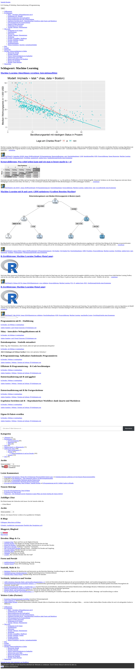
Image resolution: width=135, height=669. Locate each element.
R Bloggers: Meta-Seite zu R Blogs (11, 522)
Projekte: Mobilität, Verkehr (16, 40)
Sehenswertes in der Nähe (15, 57)
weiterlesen (12, 150)
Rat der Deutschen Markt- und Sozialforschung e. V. (19, 591)
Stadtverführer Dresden (10, 602)
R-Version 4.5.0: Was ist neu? (12, 492)
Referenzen (11, 33)
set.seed (98, 188)
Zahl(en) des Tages (9, 448)
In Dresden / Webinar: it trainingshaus (11, 359)
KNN (95, 156)
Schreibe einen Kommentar (64, 158)
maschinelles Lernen (6, 158)
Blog (5, 46)
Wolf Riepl (8, 156)
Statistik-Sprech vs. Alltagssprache (14, 447)
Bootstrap (60, 156)
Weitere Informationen (11, 666)
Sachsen (10, 455)
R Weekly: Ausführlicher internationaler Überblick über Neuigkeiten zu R (21, 525)
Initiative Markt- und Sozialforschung (15, 590)
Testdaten (10, 252)
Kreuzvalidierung (103, 156)
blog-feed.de (4, 534)
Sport (5, 445)
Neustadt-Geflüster (9, 550)
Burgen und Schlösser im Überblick (18, 59)
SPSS (9, 444)
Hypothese (89, 251)
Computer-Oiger (8, 542)
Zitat (5, 456)
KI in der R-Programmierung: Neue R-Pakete (17, 490)
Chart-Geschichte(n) (13, 450)
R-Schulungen (8, 13)
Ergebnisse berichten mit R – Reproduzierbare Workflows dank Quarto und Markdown (32, 21)
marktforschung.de (9, 562)
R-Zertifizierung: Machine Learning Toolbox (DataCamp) (27, 256)
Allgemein (33, 283)
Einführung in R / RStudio (15, 16)
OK (2, 666)
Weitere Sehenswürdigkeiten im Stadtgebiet (20, 56)
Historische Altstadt (13, 53)
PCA (71, 283)
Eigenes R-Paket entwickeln (16, 24)
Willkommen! (8, 11)
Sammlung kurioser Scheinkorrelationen (15, 573)
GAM (81, 156)
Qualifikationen (12, 32)
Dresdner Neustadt (13, 54)
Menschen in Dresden (10, 547)
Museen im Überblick (14, 60)
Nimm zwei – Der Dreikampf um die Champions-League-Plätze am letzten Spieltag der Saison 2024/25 (33, 494)
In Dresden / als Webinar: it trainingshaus (12, 324)
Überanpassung (27, 252)
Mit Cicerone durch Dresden (12, 548)
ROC (85, 283)
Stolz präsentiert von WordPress (20, 662)
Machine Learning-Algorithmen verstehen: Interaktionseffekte (29, 73)
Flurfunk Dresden (9, 543)
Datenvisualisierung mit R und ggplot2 (19, 18)
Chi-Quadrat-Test (65, 251)
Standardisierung (52, 158)
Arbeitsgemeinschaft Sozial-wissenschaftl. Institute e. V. (20, 583)
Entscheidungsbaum (73, 156)
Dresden (10, 452)
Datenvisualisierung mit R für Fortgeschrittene (21, 19)
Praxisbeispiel (35, 156)
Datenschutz (7, 64)
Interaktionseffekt (89, 156)
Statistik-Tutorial (9, 564)
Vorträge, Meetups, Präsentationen (17, 27)
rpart (94, 188)
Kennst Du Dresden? (10, 545)
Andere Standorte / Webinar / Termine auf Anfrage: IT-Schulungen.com (21, 362)
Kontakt (6, 48)
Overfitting (27, 158)
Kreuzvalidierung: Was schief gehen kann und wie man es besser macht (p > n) (36, 162)
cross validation (43, 283)
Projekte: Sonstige (13, 41)
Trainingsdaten (18, 252)
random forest (43, 158)
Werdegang (11, 37)
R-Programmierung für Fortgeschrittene (19, 22)
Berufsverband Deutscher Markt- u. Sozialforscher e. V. (20, 587)
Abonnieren (128, 428)
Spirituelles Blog (9, 551)
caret (65, 156)
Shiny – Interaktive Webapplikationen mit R (20, 14)
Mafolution (7, 571)
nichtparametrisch (18, 158)
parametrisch (34, 158)
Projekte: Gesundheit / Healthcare (17, 38)
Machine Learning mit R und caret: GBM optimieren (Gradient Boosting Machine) (38, 191)
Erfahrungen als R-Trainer (15, 25)
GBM (84, 251)
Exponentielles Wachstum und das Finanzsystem (26, 480)
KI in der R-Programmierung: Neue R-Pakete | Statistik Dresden (22, 483)
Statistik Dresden (5, 2)
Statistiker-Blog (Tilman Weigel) (13, 574)
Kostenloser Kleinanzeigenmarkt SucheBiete (17, 599)
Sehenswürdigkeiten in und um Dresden (22, 453)
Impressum (7, 49)
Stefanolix (7, 553)
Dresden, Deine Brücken (15, 62)
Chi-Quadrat (55, 251)
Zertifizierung (92, 283)
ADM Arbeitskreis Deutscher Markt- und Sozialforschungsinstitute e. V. (24, 582)
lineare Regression (114, 156)
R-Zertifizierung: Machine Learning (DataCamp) (23, 287)
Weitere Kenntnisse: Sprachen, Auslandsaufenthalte (22, 45)
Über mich (7, 29)
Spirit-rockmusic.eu (9, 600)
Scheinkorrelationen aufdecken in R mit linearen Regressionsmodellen (75, 477)
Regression (55, 156)
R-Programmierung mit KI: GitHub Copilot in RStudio (58, 483)
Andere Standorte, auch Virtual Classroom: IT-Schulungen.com (18, 327)
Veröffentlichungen (13, 43)
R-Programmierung (45, 156)
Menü (2, 8)
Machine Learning (125, 156)
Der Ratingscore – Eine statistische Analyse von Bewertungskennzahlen (32, 478)
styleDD (6, 554)
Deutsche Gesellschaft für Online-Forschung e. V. (18, 588)
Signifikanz (4, 252)
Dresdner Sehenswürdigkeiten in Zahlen (15, 51)
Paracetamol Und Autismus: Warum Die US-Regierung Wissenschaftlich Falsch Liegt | (28, 477)
